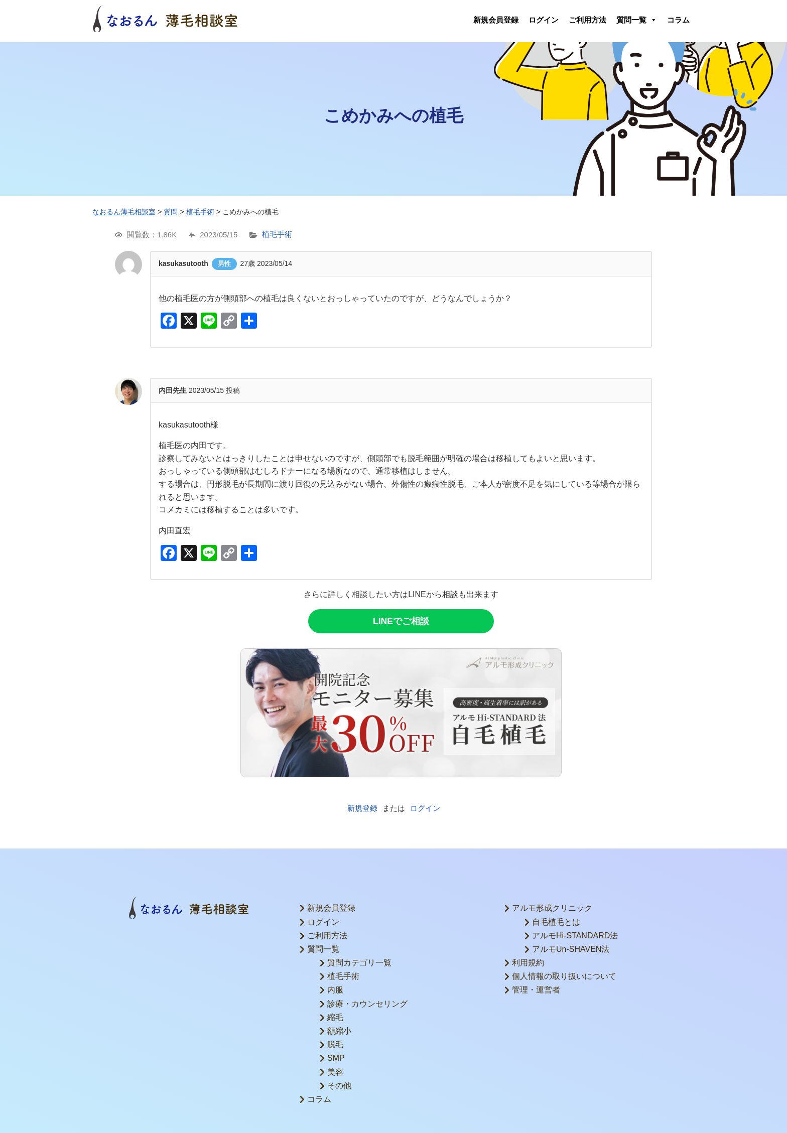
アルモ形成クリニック (552, 908)
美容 (335, 1072)
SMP (336, 1058)
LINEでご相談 (401, 621)
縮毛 (335, 1017)
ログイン (544, 20)
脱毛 (335, 1044)
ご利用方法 (587, 20)
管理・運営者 (536, 989)
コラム (678, 20)
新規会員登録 (495, 20)
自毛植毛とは (556, 922)
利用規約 (528, 962)
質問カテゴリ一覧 (359, 962)
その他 (339, 1085)
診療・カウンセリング (367, 1004)
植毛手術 (277, 234)
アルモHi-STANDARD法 (575, 935)
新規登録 (362, 808)
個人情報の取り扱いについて (564, 976)
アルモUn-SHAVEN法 (570, 949)
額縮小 (339, 1031)
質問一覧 (636, 20)
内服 (335, 989)
